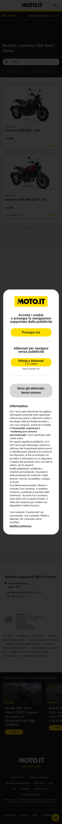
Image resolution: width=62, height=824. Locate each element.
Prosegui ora (31, 332)
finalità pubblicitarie (19, 468)
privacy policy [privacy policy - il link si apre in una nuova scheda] (22, 418)
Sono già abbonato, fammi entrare (31, 390)
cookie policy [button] (16, 438)
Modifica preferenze (20, 526)
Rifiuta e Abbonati (31, 362)
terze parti (21, 445)
